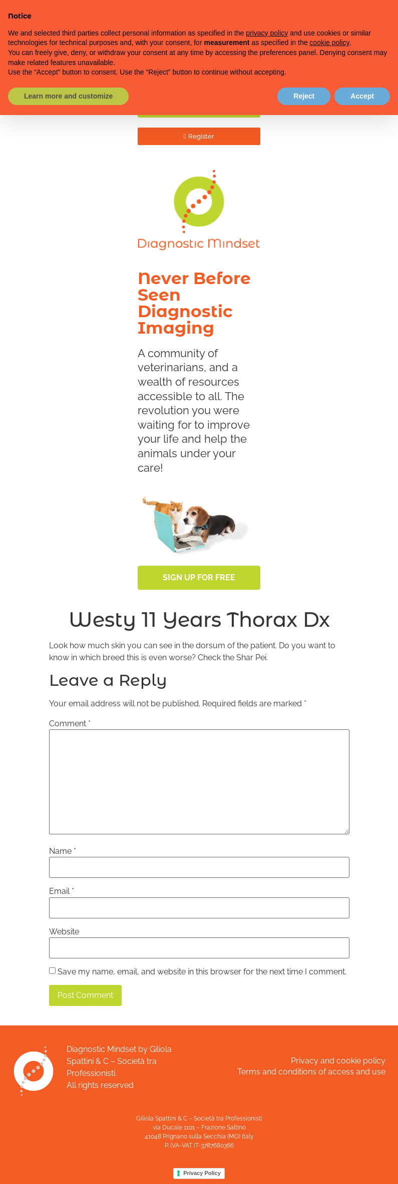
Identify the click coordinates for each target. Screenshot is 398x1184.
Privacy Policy (202, 1173)
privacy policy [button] (267, 33)
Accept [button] (362, 96)
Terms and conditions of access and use (311, 1071)
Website (64, 932)
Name (62, 851)
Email (61, 891)
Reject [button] (303, 96)
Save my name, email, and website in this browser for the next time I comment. (202, 972)
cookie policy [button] (329, 43)
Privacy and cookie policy (338, 1060)
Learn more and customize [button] (68, 96)
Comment (70, 724)
